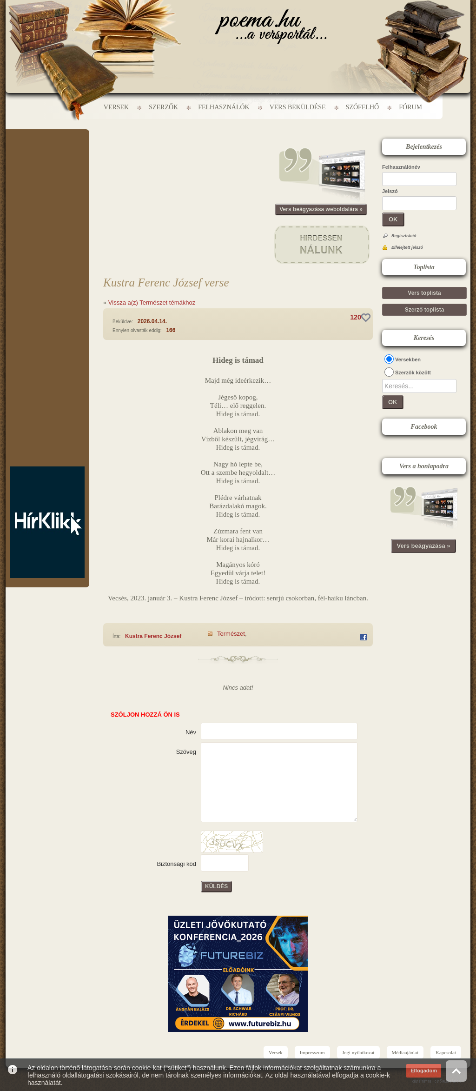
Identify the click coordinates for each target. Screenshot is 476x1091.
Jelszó (390, 191)
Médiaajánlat (405, 1052)
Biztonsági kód (176, 863)
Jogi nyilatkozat (358, 1052)
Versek (116, 107)
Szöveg (186, 751)
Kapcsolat (446, 1052)
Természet (231, 633)
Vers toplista (424, 293)
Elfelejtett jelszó (407, 247)
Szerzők (163, 107)
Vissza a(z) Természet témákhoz (151, 302)
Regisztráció (403, 235)
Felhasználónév (401, 167)
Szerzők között (413, 372)
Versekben (408, 359)
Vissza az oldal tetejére (456, 1070)
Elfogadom (423, 1070)
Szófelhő (362, 107)
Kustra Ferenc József (153, 636)
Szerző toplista (424, 309)
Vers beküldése (298, 107)
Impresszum (312, 1052)
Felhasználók (223, 107)
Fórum (410, 107)
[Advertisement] (47, 157)
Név (190, 732)
